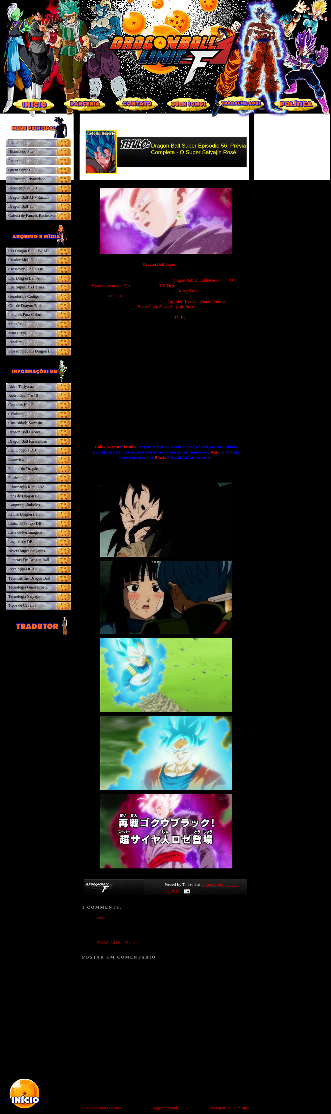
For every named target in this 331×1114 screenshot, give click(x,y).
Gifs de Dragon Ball (24, 305)
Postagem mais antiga (228, 1107)
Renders (14, 342)
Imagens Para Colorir (25, 314)
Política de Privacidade (26, 179)
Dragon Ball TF (21, 206)
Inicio (13, 142)
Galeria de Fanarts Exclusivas (32, 215)
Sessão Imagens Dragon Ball (31, 351)
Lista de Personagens (25, 532)
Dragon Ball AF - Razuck (28, 197)
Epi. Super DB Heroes (26, 287)
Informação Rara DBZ (26, 487)
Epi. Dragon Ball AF (25, 278)
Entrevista (16, 459)
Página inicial (165, 1107)
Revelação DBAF (22, 569)
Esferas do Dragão (23, 468)
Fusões (13, 477)
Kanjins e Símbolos (24, 505)
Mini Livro (17, 333)
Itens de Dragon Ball (25, 496)
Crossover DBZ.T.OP (25, 269)
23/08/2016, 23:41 (116, 942)
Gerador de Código (23, 296)
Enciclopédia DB (22, 450)
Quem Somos (19, 170)
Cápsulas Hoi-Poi (22, 404)
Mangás (14, 323)
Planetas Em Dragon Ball (28, 559)
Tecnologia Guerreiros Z (28, 587)
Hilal (101, 917)
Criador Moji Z (20, 259)
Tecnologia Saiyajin (24, 596)
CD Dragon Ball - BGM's (28, 251)
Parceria (14, 160)
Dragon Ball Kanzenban (27, 441)
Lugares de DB (20, 541)
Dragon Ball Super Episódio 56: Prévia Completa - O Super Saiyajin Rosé (198, 149)
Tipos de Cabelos (22, 605)
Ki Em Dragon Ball (24, 514)
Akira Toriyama (21, 386)
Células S (16, 414)
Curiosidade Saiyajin (25, 423)
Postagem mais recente (101, 1107)
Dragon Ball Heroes (24, 432)
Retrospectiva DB (22, 188)
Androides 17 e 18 (23, 395)
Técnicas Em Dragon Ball (29, 578)
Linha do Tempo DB (24, 523)
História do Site (21, 151)
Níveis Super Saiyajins (26, 551)
